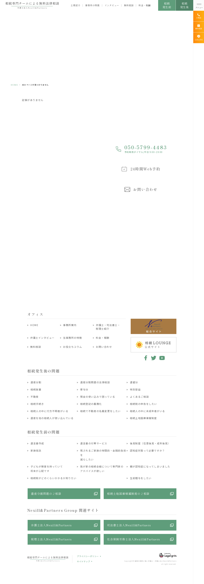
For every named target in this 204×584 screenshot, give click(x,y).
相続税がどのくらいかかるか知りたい (53, 478)
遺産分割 (36, 382)
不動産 (35, 396)
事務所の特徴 (92, 5)
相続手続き (37, 404)
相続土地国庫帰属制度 (143, 418)
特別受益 (135, 389)
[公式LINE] (198, 37)
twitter (153, 357)
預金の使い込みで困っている (97, 396)
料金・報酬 (145, 5)
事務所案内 (70, 325)
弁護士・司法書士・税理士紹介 (108, 326)
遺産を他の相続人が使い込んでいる (52, 418)
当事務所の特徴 (72, 338)
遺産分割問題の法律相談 (95, 382)
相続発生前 (166, 5)
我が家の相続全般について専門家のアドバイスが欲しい (101, 469)
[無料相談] (198, 27)
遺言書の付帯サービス (93, 443)
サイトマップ (83, 561)
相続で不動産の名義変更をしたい (100, 411)
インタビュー (112, 5)
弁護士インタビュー (42, 338)
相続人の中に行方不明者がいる (49, 411)
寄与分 (84, 389)
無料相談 (129, 5)
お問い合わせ (104, 347)
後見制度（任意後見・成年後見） (150, 443)
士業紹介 (75, 5)
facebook (145, 357)
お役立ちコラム (72, 347)
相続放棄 (36, 389)
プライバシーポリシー (88, 556)
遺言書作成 (37, 443)
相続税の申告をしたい (143, 404)
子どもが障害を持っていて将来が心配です (47, 469)
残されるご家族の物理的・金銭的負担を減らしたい (103, 455)
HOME (14, 84)
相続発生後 (184, 5)
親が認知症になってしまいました (150, 466)
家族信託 (36, 450)
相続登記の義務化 (91, 404)
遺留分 (134, 382)
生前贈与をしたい (141, 478)
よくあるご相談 (139, 396)
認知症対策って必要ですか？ (147, 450)
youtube (162, 357)
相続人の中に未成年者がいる (147, 411)
